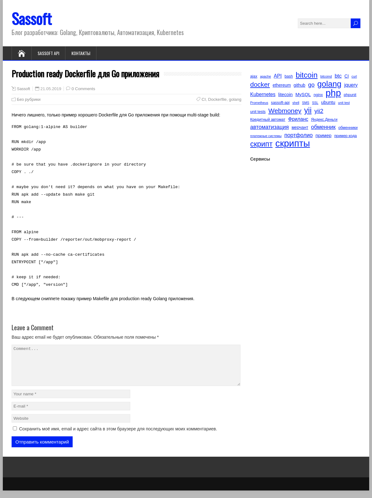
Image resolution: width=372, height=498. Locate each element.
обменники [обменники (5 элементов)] (348, 128)
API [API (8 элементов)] (278, 76)
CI (204, 99)
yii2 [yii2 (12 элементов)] (318, 111)
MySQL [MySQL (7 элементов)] (303, 94)
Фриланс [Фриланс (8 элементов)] (298, 119)
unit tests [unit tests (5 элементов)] (258, 112)
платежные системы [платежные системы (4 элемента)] (266, 136)
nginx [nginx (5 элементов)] (318, 95)
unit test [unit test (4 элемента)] (344, 103)
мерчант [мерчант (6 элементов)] (300, 127)
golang (235, 99)
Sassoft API (48, 53)
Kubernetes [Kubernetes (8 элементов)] (263, 94)
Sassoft (32, 18)
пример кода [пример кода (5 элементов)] (345, 136)
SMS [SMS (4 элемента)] (305, 103)
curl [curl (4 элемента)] (354, 76)
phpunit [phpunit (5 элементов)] (350, 95)
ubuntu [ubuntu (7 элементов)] (328, 102)
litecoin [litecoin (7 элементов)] (285, 94)
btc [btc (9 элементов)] (338, 76)
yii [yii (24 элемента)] (308, 110)
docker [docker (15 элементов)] (260, 84)
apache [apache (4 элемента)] (265, 76)
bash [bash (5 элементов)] (289, 76)
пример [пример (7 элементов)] (324, 135)
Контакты (80, 53)
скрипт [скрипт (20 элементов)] (261, 144)
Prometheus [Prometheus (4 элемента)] (259, 103)
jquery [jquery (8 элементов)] (351, 85)
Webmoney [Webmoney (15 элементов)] (284, 110)
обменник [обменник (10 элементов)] (323, 127)
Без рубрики (28, 99)
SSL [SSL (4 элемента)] (315, 103)
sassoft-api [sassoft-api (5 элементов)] (280, 102)
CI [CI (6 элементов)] (346, 76)
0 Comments (83, 88)
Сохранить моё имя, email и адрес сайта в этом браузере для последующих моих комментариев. (118, 436)
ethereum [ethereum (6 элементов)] (282, 85)
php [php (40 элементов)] (333, 93)
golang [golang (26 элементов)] (329, 84)
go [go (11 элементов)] (311, 84)
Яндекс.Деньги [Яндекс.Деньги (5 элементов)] (324, 119)
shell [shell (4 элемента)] (295, 103)
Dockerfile (217, 99)
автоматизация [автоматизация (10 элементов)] (269, 127)
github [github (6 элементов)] (299, 85)
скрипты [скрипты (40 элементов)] (292, 143)
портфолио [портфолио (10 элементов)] (298, 135)
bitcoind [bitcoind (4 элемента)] (326, 76)
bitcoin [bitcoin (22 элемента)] (307, 75)
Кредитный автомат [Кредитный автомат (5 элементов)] (267, 119)
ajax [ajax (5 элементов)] (253, 76)
